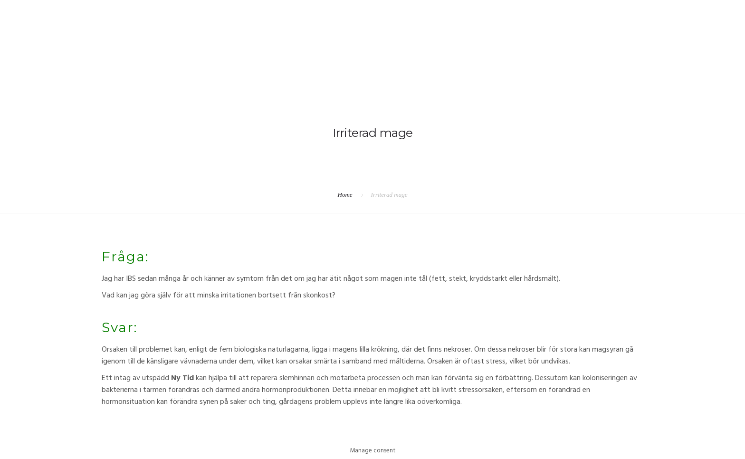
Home (345, 194)
